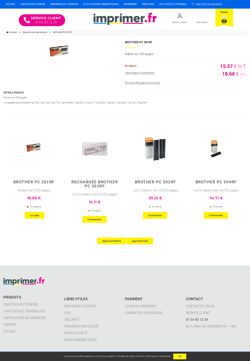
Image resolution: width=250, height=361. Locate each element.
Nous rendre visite (80, 340)
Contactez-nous (200, 306)
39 (155, 198)
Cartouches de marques (24, 318)
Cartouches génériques (24, 311)
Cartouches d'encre (20, 304)
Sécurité (71, 320)
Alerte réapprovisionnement (139, 72)
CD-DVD (9, 331)
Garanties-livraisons (143, 313)
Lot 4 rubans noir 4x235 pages (216, 190)
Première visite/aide (81, 326)
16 (95, 202)
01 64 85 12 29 (42, 20)
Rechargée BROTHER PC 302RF (94, 184)
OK (179, 356)
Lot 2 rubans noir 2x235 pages (94, 194)
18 (34, 198)
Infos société (75, 333)
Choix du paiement (141, 306)
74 (216, 198)
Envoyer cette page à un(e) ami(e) (142, 82)
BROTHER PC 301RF (138, 42)
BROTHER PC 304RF (216, 182)
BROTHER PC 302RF (155, 182)
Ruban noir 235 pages (34, 190)
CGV (67, 313)
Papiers (9, 325)
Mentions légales (80, 306)
